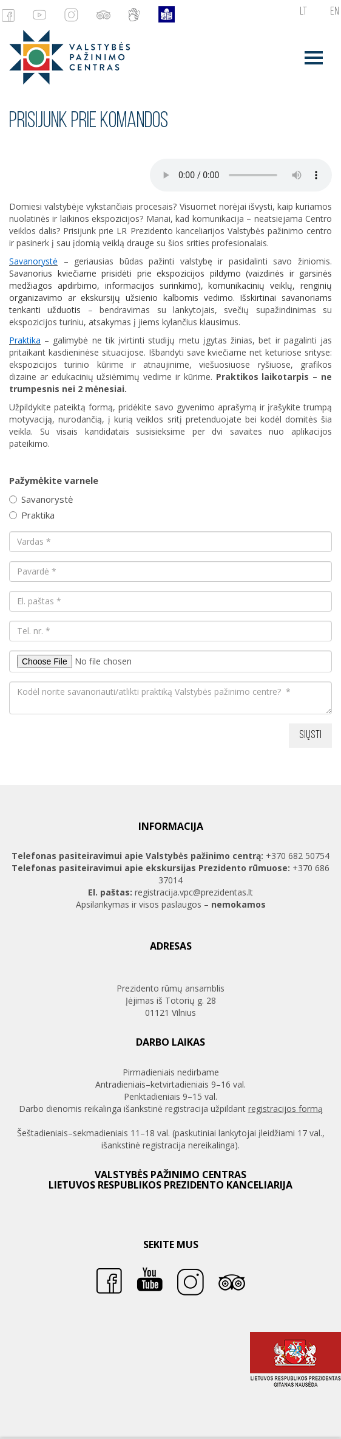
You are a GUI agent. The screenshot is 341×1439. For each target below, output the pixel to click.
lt (303, 12)
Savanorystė (41, 499)
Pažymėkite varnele (53, 480)
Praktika (32, 515)
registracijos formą (285, 1108)
